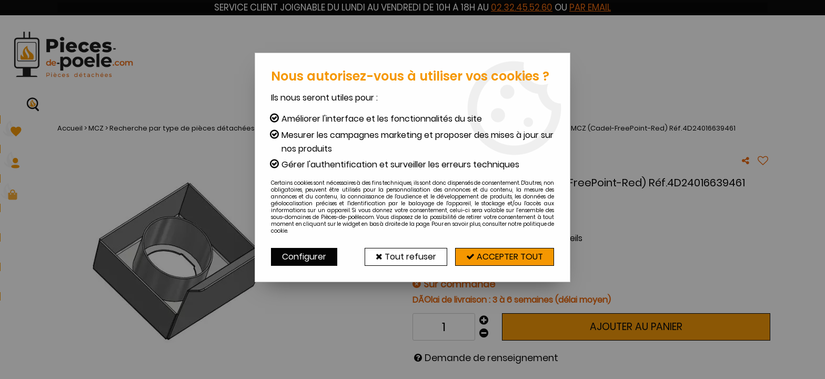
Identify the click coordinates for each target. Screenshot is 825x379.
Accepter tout (504, 257)
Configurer (304, 257)
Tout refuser (406, 257)
